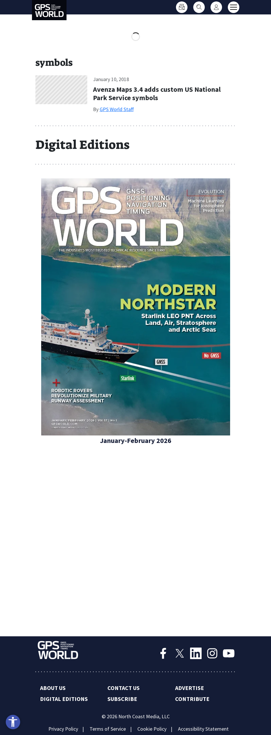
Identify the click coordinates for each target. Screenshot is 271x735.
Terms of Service (108, 728)
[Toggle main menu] (233, 7)
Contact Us (123, 687)
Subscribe (122, 698)
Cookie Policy (151, 728)
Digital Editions (64, 698)
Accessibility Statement (203, 728)
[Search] (199, 7)
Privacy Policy (63, 728)
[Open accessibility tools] (13, 722)
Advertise (189, 687)
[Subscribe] (181, 7)
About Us (53, 687)
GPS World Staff (117, 109)
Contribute (192, 698)
